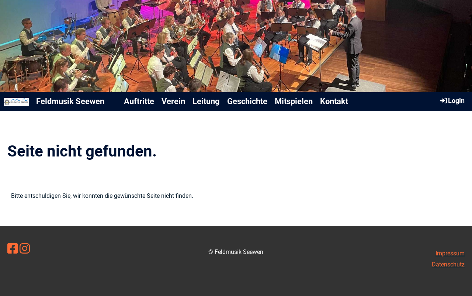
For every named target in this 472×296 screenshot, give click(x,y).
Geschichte (247, 101)
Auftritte (139, 101)
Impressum (450, 253)
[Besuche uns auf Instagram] (25, 249)
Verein (173, 101)
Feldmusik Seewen (70, 101)
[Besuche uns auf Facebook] (12, 249)
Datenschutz (448, 264)
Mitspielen (294, 101)
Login (452, 100)
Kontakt (334, 101)
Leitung (206, 101)
